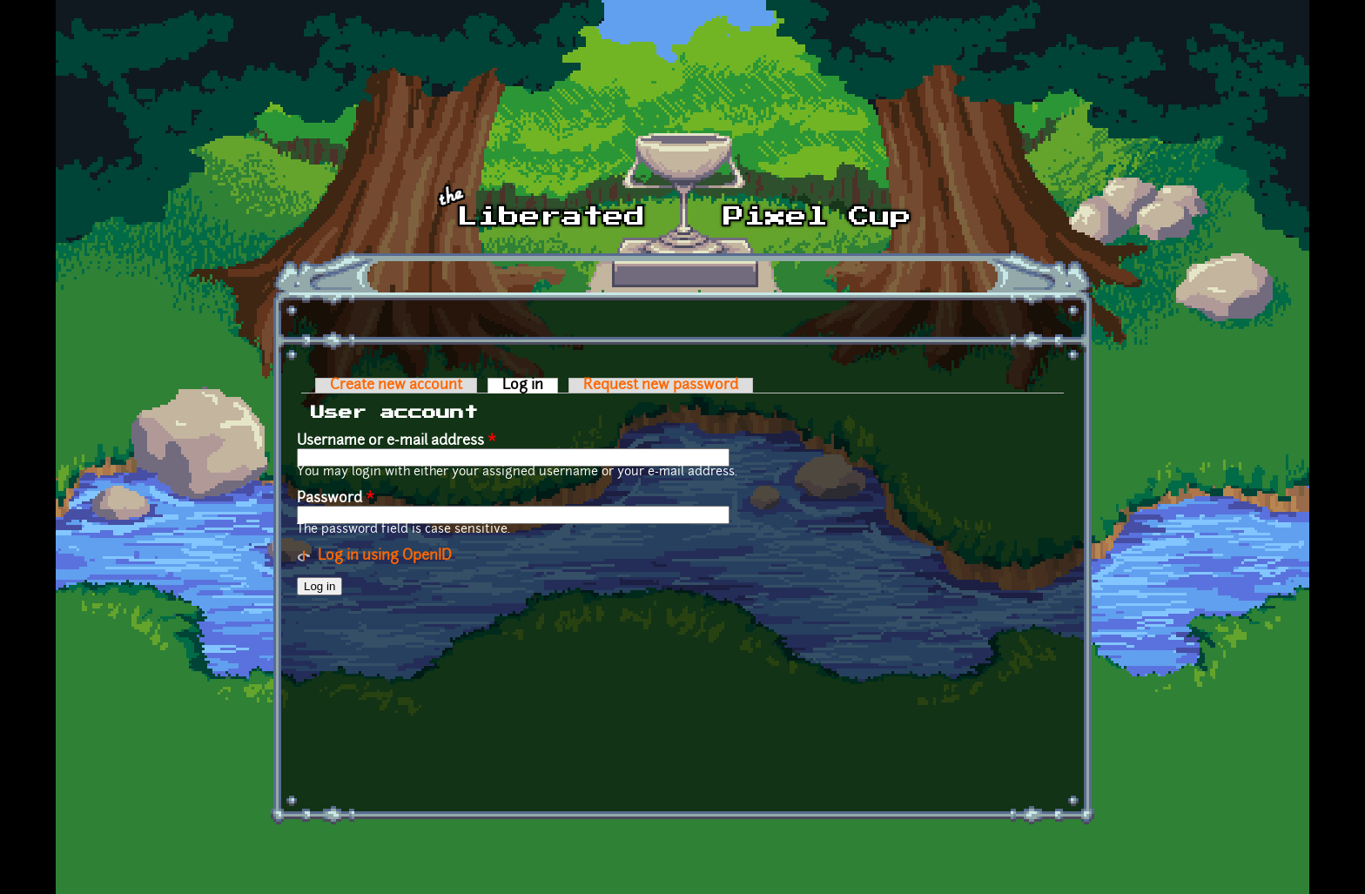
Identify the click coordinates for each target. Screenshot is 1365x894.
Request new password (660, 386)
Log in (530, 386)
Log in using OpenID (385, 556)
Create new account (396, 386)
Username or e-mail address (396, 441)
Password (335, 499)
